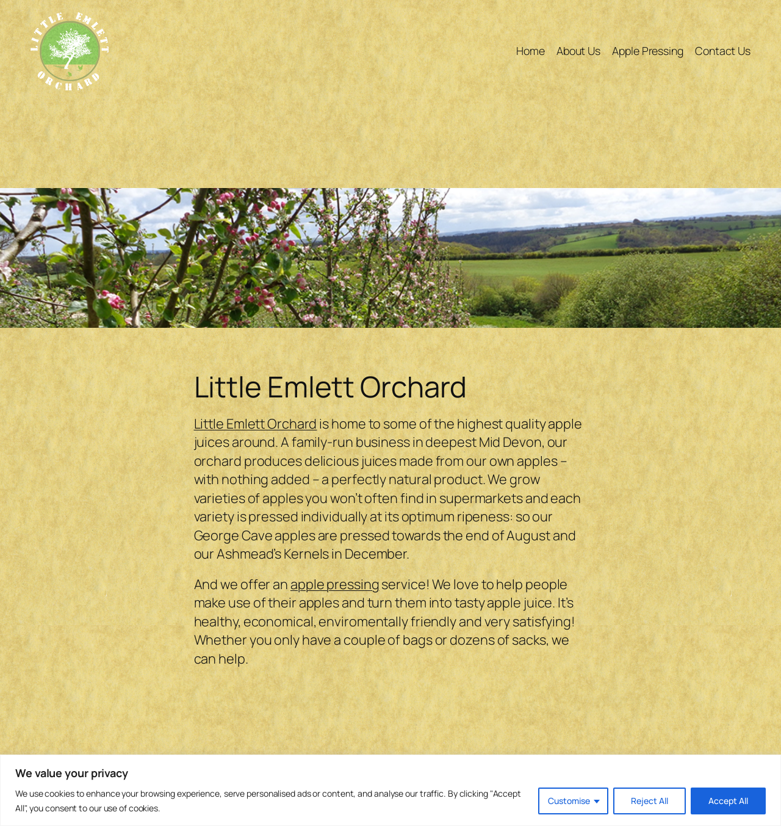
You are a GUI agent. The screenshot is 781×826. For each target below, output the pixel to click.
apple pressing (335, 584)
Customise (569, 800)
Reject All (649, 800)
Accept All (728, 800)
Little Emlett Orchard (255, 424)
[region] (390, 790)
